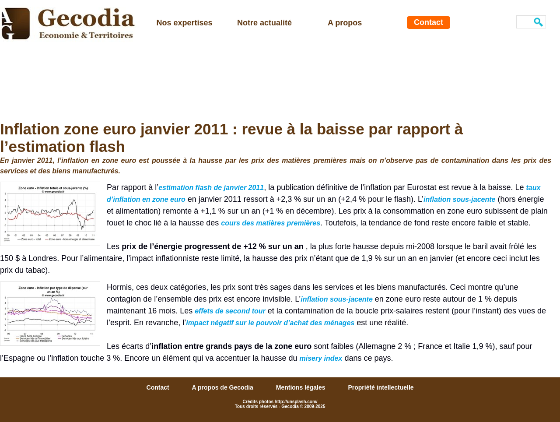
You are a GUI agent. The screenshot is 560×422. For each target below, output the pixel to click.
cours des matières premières (270, 223)
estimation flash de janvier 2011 (211, 187)
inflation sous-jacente (459, 199)
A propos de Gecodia (223, 387)
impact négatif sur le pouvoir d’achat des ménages (270, 323)
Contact (428, 22)
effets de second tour (230, 311)
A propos (345, 22)
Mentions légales (301, 387)
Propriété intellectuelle (380, 387)
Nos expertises (185, 22)
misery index (321, 358)
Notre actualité (264, 22)
